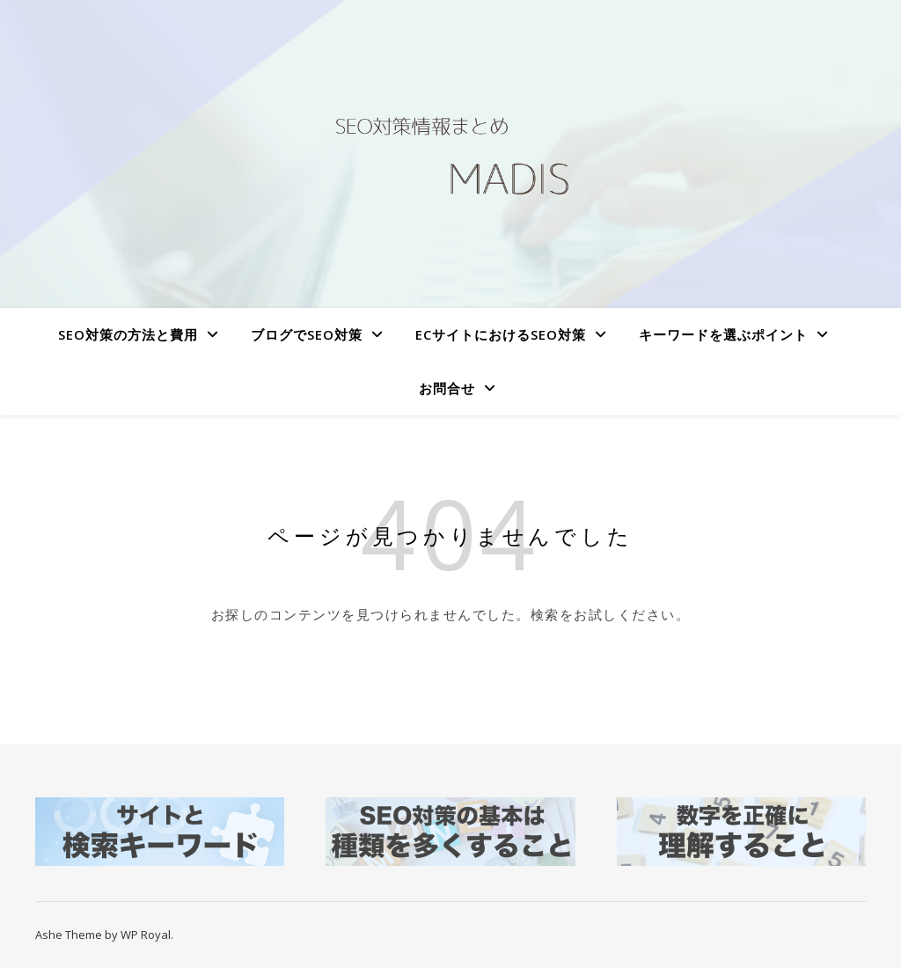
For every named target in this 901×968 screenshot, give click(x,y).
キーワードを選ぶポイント (723, 334)
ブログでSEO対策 (307, 334)
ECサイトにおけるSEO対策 (500, 334)
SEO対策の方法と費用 (128, 334)
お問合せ (447, 388)
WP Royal (146, 934)
